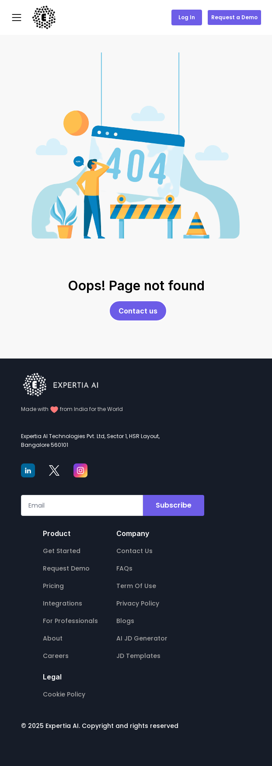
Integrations (62, 603)
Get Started (61, 551)
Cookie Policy (64, 694)
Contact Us (134, 551)
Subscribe (174, 505)
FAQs (124, 568)
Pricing (53, 585)
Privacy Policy (137, 603)
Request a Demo (234, 17)
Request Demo (66, 568)
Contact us (138, 310)
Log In (186, 17)
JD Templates (138, 655)
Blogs (125, 620)
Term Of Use (136, 585)
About (53, 638)
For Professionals (70, 620)
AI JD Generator (141, 638)
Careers (56, 655)
